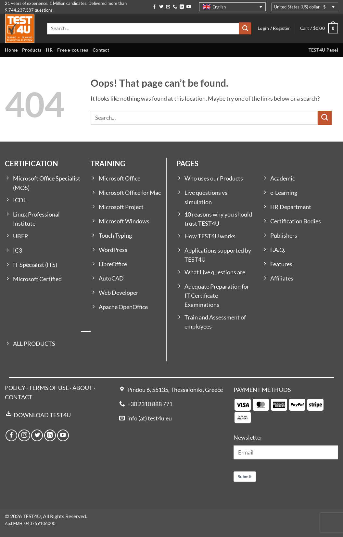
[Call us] (175, 7)
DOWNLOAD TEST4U (42, 415)
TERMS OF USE (49, 387)
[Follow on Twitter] (161, 7)
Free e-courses (72, 50)
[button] (319, 28)
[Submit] (245, 28)
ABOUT (82, 387)
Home (11, 50)
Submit (245, 476)
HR (49, 50)
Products (31, 50)
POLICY (15, 387)
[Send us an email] (168, 7)
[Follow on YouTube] (188, 7)
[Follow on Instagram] (24, 435)
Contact (101, 50)
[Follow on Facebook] (154, 7)
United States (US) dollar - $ (300, 6)
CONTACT (18, 397)
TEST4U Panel (323, 50)
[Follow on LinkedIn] (182, 7)
